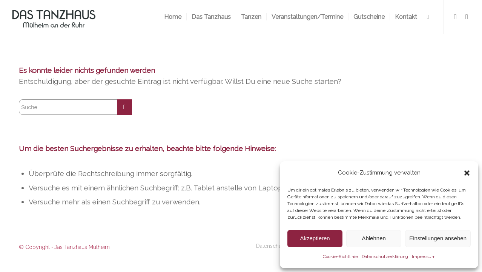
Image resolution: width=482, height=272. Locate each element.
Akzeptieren (315, 238)
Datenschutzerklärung (385, 256)
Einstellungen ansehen (438, 238)
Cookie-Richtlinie (340, 256)
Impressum (424, 256)
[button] (467, 173)
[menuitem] (172, 17)
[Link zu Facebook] (455, 16)
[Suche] (428, 17)
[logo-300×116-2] (54, 17)
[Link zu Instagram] (466, 16)
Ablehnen (373, 238)
